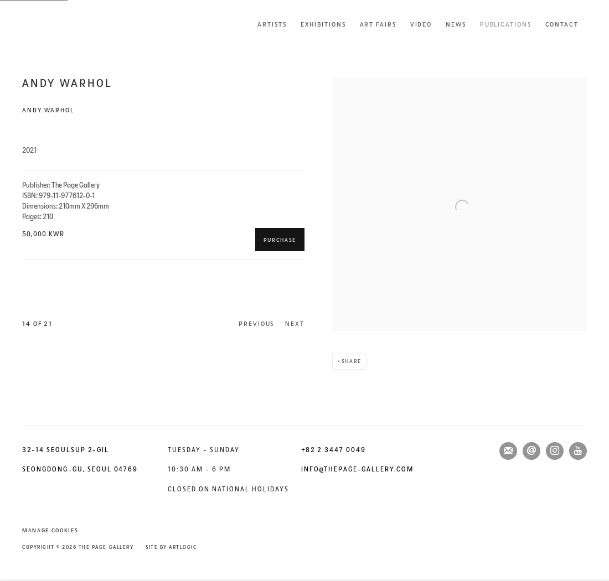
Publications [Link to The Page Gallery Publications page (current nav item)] (505, 25)
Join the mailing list (508, 451)
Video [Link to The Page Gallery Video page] (421, 25)
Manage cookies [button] (50, 530)
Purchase (280, 240)
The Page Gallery (66, 25)
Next (294, 324)
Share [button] (352, 361)
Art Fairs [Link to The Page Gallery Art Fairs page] (378, 25)
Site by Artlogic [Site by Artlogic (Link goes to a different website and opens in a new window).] (171, 547)
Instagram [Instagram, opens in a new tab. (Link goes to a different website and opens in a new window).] (555, 451)
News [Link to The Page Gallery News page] (456, 25)
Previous (256, 324)
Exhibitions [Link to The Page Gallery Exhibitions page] (323, 25)
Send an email (531, 451)
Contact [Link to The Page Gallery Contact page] (562, 25)
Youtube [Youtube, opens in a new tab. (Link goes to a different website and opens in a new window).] (578, 451)
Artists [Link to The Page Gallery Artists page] (271, 25)
